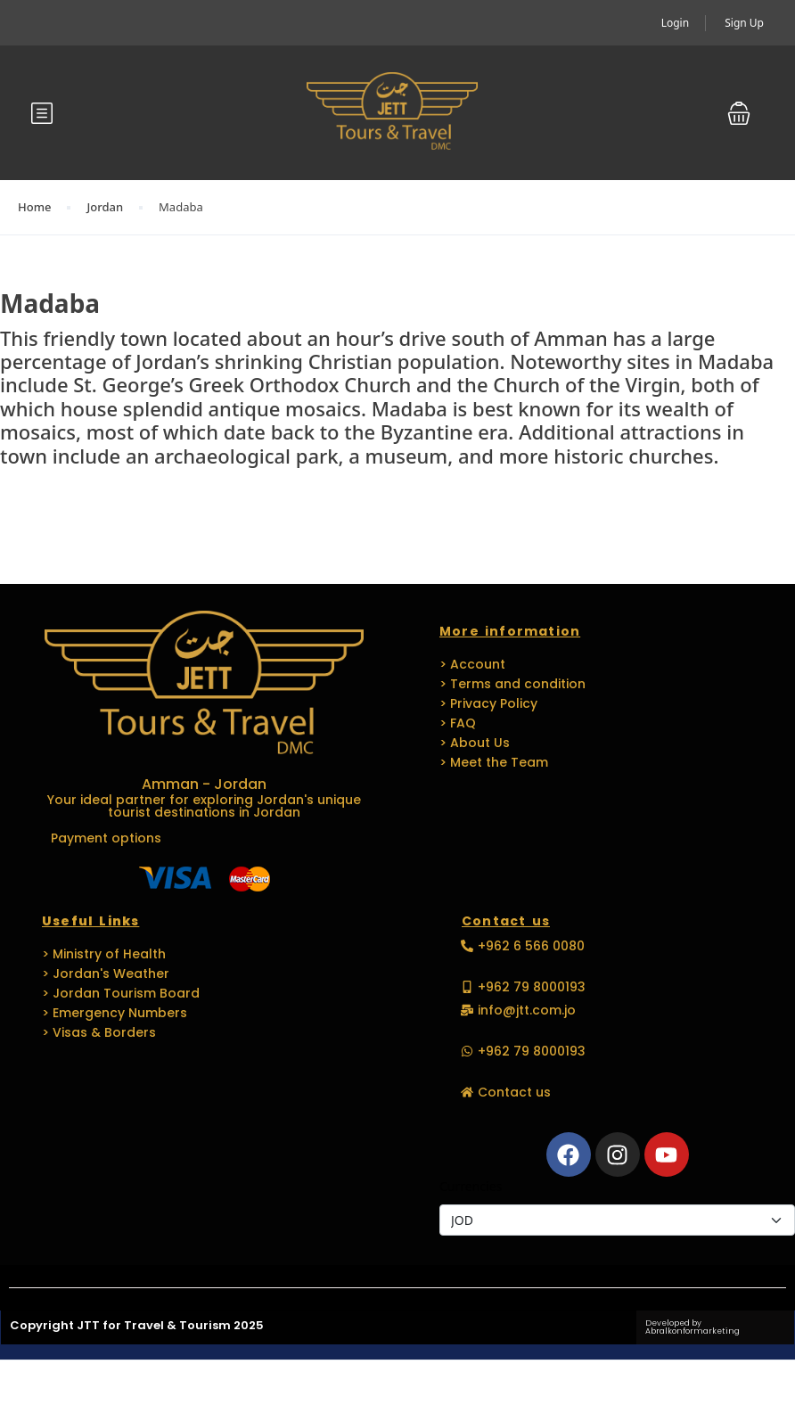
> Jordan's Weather (105, 973)
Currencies (470, 1186)
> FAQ (457, 723)
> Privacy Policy (488, 703)
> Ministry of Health (104, 954)
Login (675, 22)
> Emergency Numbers (114, 1013)
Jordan (104, 207)
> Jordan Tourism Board (121, 993)
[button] (738, 113)
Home (34, 207)
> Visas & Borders (99, 1032)
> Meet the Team (493, 762)
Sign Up (744, 22)
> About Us (474, 743)
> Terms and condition (512, 684)
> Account (472, 664)
